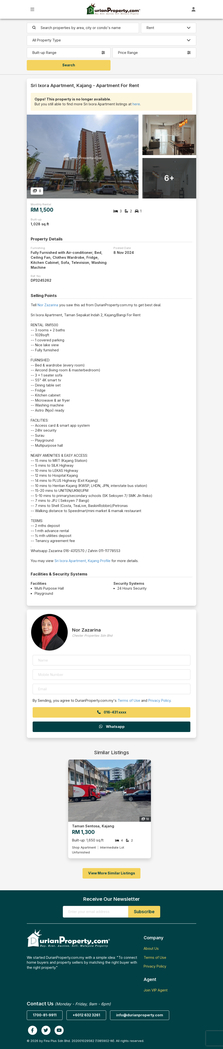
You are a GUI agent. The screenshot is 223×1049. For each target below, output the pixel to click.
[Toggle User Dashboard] (193, 9)
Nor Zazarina (47, 305)
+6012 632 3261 (86, 1015)
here (136, 104)
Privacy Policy (159, 700)
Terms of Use (129, 700)
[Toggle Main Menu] (32, 9)
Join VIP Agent (155, 990)
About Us (151, 948)
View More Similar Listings (111, 873)
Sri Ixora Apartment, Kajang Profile (83, 561)
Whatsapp (111, 726)
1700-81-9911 (44, 1015)
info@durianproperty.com (139, 1015)
